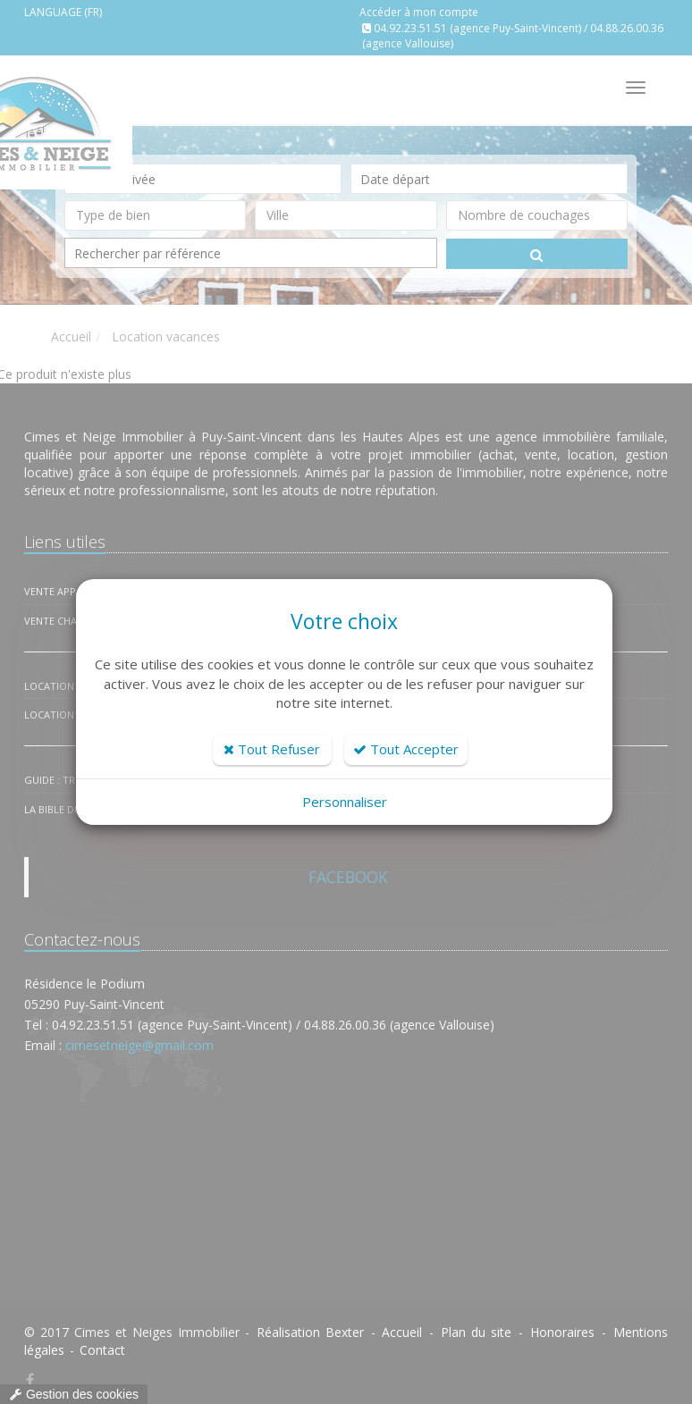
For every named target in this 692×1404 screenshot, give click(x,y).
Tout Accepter (406, 749)
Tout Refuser (272, 749)
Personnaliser (344, 802)
